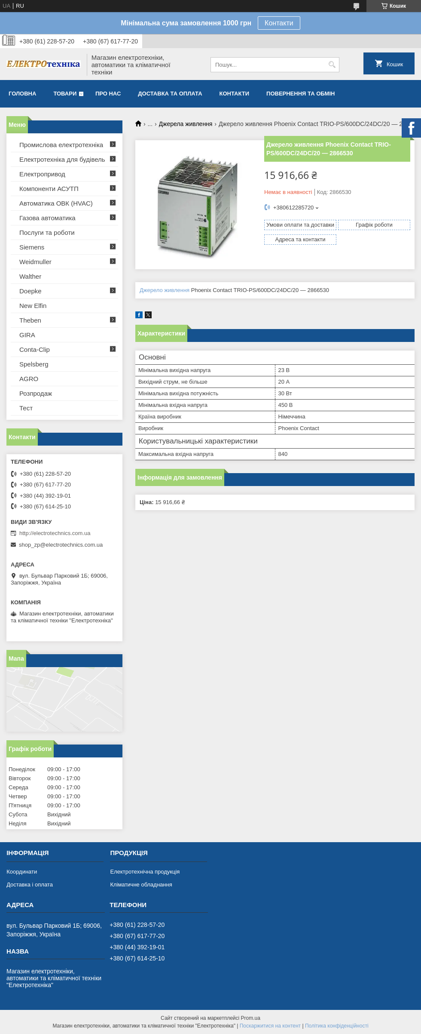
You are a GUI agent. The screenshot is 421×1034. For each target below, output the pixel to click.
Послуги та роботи (47, 232)
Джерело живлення (164, 290)
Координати (21, 871)
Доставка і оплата (29, 884)
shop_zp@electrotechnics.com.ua (61, 545)
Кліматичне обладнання (141, 884)
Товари (64, 93)
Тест (26, 408)
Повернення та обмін (300, 93)
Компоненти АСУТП (49, 188)
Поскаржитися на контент (270, 1026)
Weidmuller (35, 261)
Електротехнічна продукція (145, 871)
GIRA (27, 335)
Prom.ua (250, 1018)
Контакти (279, 23)
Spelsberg (34, 364)
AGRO (28, 378)
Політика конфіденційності (337, 1026)
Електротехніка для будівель (62, 159)
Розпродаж (35, 393)
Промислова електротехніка (61, 144)
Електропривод (42, 174)
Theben (30, 320)
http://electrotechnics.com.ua (54, 533)
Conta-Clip (34, 349)
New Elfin (32, 305)
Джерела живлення (186, 123)
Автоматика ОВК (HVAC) (56, 203)
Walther (30, 276)
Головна (22, 93)
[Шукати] (331, 64)
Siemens (31, 247)
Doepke (30, 291)
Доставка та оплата (170, 93)
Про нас (108, 93)
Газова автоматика (47, 218)
